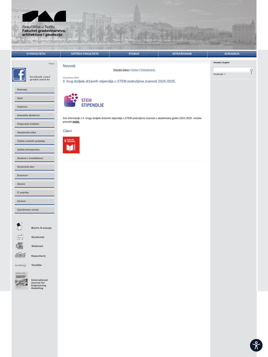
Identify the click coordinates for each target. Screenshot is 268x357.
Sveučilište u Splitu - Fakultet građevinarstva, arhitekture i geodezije (44, 23)
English (226, 63)
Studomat (34, 235)
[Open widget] (256, 345)
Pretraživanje (147, 69)
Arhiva (134, 69)
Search (233, 73)
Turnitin (34, 263)
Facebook (31, 74)
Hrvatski (217, 63)
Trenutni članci (121, 69)
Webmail (34, 244)
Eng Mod (31, 279)
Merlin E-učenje (34, 225)
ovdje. (76, 121)
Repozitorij (34, 254)
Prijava (51, 64)
